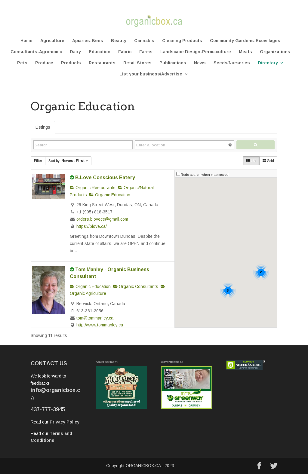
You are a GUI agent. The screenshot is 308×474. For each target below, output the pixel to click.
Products (71, 63)
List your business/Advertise (150, 74)
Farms (145, 52)
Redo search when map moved (205, 174)
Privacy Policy (64, 422)
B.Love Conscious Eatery (105, 177)
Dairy (75, 52)
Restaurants (102, 63)
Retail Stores (137, 63)
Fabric (124, 52)
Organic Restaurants (93, 187)
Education (99, 52)
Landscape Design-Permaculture (195, 52)
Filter (38, 161)
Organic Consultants (135, 286)
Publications (172, 63)
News (200, 63)
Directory (268, 63)
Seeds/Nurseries (232, 63)
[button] (191, 203)
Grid (268, 161)
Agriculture (52, 40)
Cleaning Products (182, 40)
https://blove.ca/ (91, 226)
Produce (44, 63)
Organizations (275, 52)
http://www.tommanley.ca (99, 325)
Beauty (118, 40)
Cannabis (144, 40)
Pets (22, 63)
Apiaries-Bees (87, 40)
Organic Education (109, 194)
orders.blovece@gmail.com (102, 219)
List (251, 161)
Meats (245, 52)
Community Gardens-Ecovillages (245, 40)
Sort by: (68, 161)
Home (26, 40)
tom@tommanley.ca (94, 318)
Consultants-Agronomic (36, 52)
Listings (42, 127)
